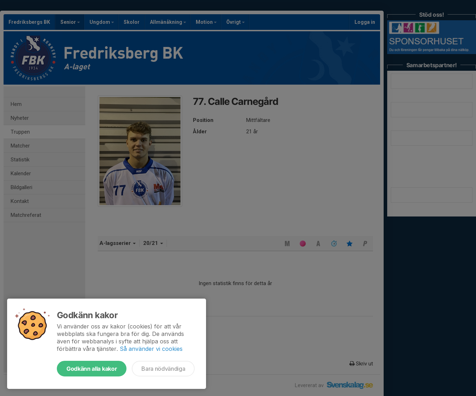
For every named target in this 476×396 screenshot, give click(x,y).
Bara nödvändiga (163, 368)
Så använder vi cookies (151, 348)
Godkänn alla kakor (91, 368)
